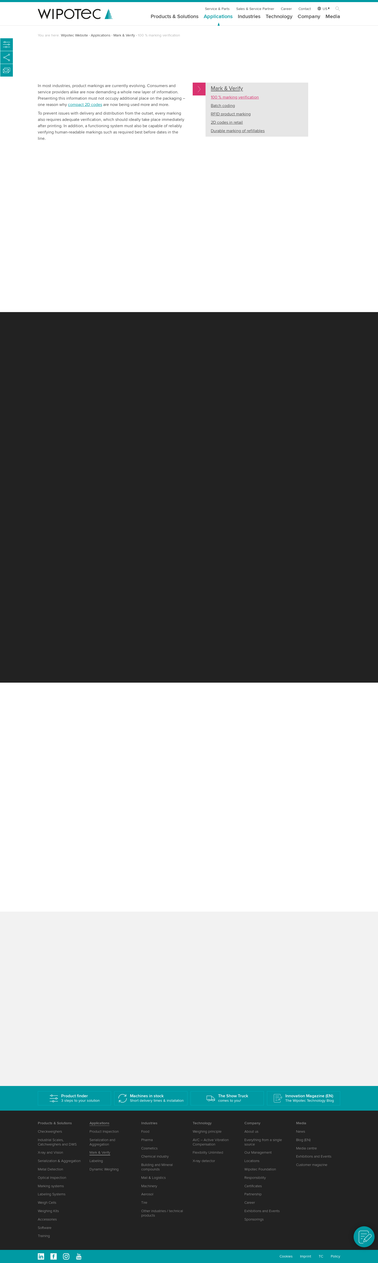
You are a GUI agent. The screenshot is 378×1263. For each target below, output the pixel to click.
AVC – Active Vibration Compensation (211, 1142)
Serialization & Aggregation (59, 1161)
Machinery (149, 1186)
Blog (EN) (303, 1140)
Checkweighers (50, 1131)
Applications (218, 17)
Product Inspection (104, 1131)
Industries (249, 17)
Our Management (258, 1152)
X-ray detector (204, 1161)
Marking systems (51, 1186)
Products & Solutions (174, 17)
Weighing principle (207, 1131)
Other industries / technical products (162, 1213)
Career (286, 9)
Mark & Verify (124, 35)
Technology (279, 17)
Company (309, 17)
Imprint (305, 1256)
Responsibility (255, 1177)
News (300, 1131)
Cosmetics (149, 1148)
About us (251, 1131)
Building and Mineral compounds (157, 1167)
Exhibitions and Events (262, 1211)
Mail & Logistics (153, 1177)
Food (145, 1131)
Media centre (306, 1148)
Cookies (286, 1256)
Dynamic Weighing (104, 1169)
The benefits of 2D (86, 894)
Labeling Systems (51, 1194)
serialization (96, 975)
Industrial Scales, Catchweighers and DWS (57, 1142)
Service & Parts (217, 9)
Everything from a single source (263, 1142)
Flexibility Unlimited (208, 1152)
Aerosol (147, 1194)
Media (333, 17)
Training (44, 1236)
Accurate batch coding (244, 559)
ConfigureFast (79, 390)
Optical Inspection (52, 1177)
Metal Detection (50, 1169)
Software (44, 1227)
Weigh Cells (47, 1202)
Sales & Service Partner (255, 9)
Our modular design (61, 284)
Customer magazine (311, 1165)
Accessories (47, 1219)
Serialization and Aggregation (102, 1142)
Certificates (253, 1186)
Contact (304, 9)
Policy (335, 1256)
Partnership (253, 1194)
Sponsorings (254, 1219)
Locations (251, 1161)
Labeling (96, 1161)
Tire (144, 1202)
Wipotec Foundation (260, 1169)
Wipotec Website (74, 35)
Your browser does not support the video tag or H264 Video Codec (266, 186)
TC (321, 1256)
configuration (265, 531)
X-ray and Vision (50, 1152)
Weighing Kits (48, 1211)
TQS (121, 198)
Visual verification (80, 740)
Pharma (147, 1140)
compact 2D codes (85, 104)
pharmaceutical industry (182, 767)
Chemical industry (155, 1156)
